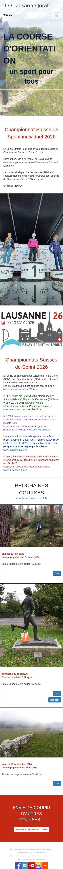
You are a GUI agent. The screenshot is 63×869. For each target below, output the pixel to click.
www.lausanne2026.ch (25, 389)
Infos (57, 573)
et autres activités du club (31, 498)
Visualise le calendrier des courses (31, 829)
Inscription (54, 700)
